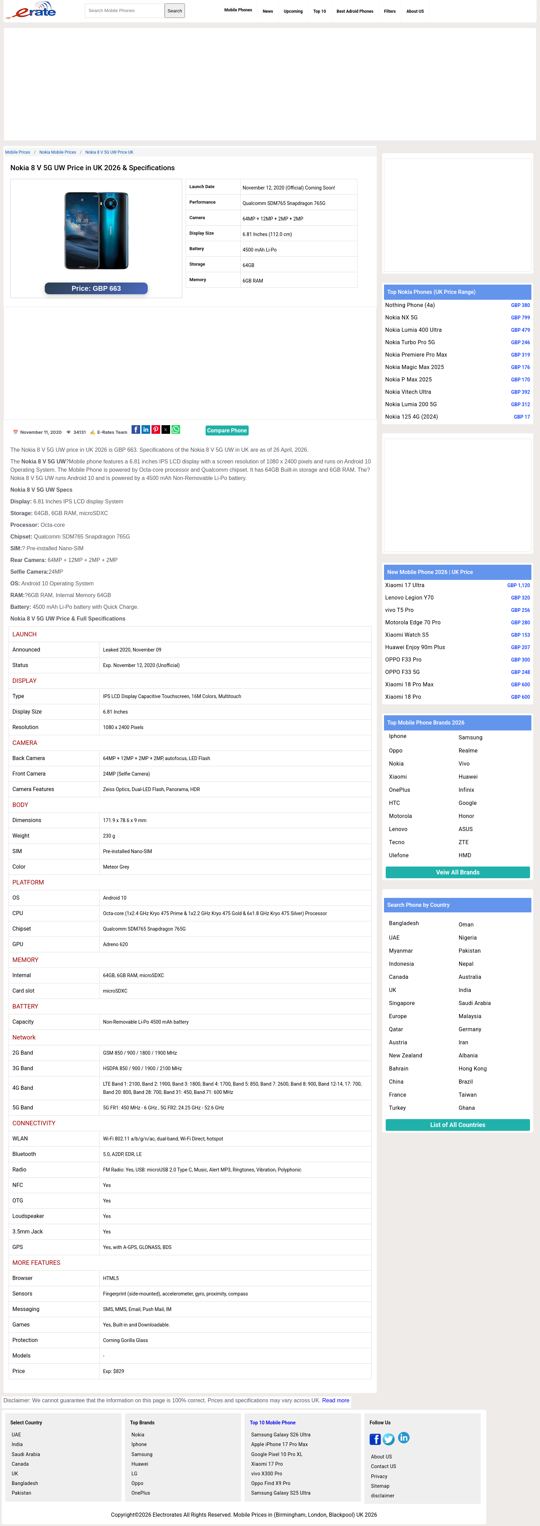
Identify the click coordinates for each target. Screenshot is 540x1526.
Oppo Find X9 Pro (270, 1483)
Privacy (379, 1476)
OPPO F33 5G (402, 672)
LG (134, 1473)
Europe (398, 1016)
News (268, 11)
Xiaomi (398, 777)
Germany (470, 1029)
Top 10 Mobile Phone (272, 1422)
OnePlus (400, 790)
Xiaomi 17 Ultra (405, 585)
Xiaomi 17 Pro (267, 1464)
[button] (136, 429)
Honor (467, 816)
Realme (468, 750)
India (465, 990)
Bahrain (398, 1068)
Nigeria (468, 937)
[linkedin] (404, 1443)
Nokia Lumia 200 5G (411, 404)
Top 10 (319, 11)
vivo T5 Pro (399, 610)
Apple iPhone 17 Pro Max (279, 1444)
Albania (468, 1055)
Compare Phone (227, 430)
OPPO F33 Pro (403, 659)
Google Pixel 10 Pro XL (276, 1454)
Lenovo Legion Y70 (409, 597)
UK (392, 990)
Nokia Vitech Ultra (408, 392)
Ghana (467, 1108)
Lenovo (398, 829)
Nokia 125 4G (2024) (411, 416)
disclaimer (382, 1495)
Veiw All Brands (458, 872)
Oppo (396, 750)
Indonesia (401, 964)
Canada (398, 977)
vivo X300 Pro (266, 1473)
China (396, 1081)
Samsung (471, 737)
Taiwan (468, 1095)
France (397, 1095)
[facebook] (375, 1443)
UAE (394, 937)
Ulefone (399, 855)
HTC (394, 803)
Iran (463, 1042)
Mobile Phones (238, 10)
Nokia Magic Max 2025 (414, 367)
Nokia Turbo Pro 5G (410, 342)
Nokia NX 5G (401, 317)
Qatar (396, 1029)
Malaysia (470, 1016)
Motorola (400, 816)
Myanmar (401, 951)
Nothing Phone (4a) (410, 305)
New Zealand (406, 1055)
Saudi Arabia (475, 1003)
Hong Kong (473, 1068)
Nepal (466, 964)
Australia (470, 977)
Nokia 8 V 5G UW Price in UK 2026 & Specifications (92, 168)
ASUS (466, 829)
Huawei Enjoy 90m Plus (415, 647)
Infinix (467, 790)
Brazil (466, 1081)
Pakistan (470, 951)
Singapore (402, 1003)
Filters (390, 11)
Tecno (397, 842)
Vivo (464, 763)
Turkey (397, 1108)
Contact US (383, 1466)
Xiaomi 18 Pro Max (409, 684)
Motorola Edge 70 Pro (413, 622)
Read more (335, 1400)
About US (415, 11)
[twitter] (389, 1443)
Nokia (396, 763)
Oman (466, 924)
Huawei (468, 777)
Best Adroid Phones (355, 11)
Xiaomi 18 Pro (403, 697)
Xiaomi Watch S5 (407, 635)
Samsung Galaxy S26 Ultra (281, 1434)
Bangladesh (404, 923)
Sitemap (380, 1486)
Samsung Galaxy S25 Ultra (281, 1493)
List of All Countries (457, 1124)
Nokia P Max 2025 (408, 379)
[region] (270, 83)
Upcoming (293, 11)
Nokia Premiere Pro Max (416, 354)
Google (468, 803)
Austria (398, 1042)
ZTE (464, 842)
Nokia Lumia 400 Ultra (413, 330)
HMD (465, 855)
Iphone (398, 736)
